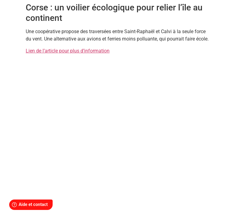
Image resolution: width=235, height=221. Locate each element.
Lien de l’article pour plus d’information (68, 51)
